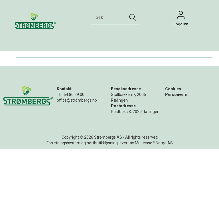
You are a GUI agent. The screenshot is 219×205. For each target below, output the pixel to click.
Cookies (173, 89)
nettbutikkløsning (102, 143)
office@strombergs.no (77, 100)
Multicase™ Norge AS (154, 143)
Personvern (176, 94)
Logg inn (180, 16)
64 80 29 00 (74, 94)
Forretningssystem (63, 143)
